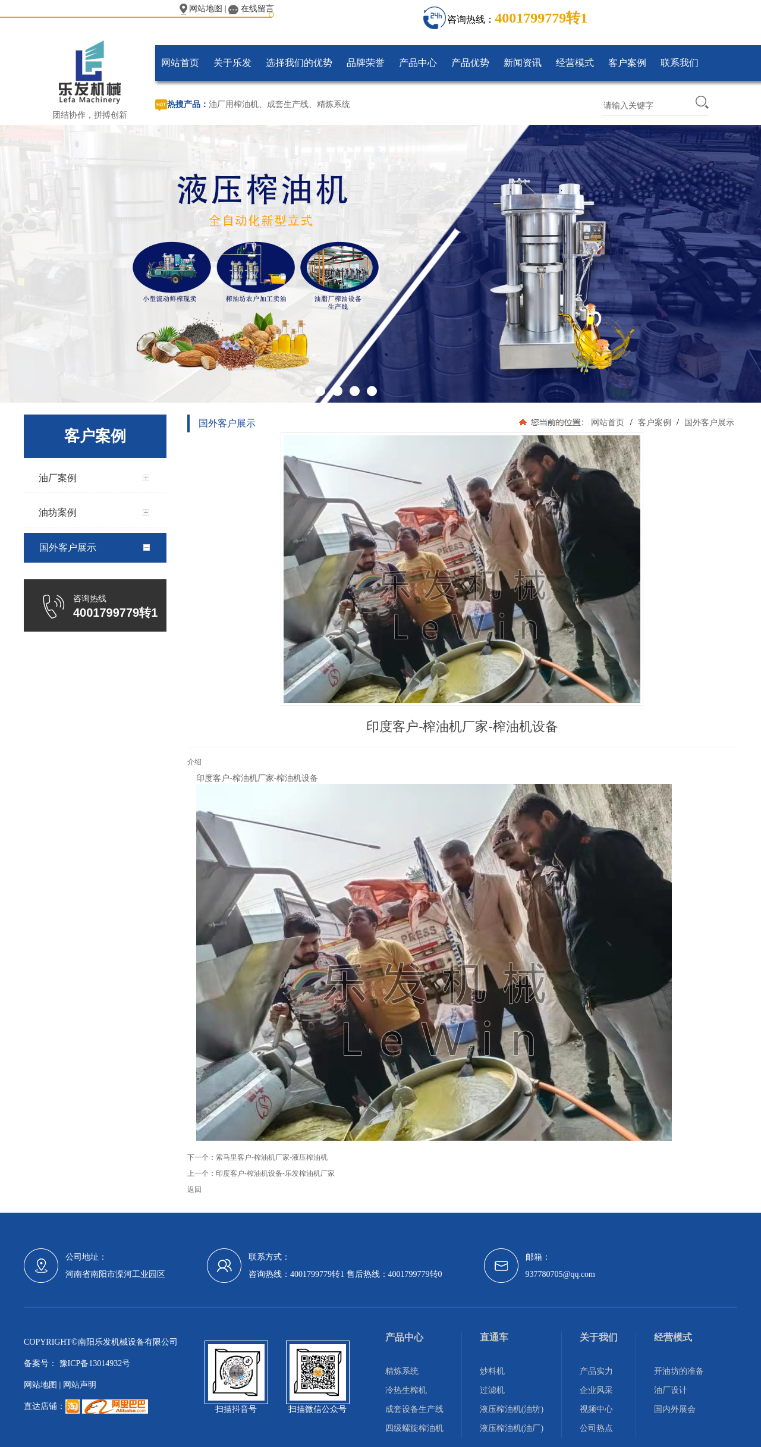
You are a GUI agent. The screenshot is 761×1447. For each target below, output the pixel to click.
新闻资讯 (523, 63)
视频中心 (596, 1409)
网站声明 (79, 1384)
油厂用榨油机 (234, 104)
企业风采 (596, 1390)
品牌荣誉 (366, 63)
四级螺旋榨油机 (414, 1428)
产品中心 (418, 63)
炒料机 (492, 1371)
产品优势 (470, 63)
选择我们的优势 (299, 63)
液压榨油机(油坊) (511, 1409)
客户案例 (627, 63)
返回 (194, 1189)
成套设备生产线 (414, 1409)
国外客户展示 (708, 422)
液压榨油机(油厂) (511, 1428)
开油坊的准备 (679, 1371)
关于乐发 (232, 63)
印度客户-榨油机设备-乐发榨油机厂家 (275, 1173)
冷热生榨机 (406, 1390)
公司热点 (596, 1428)
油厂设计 (670, 1390)
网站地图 (201, 8)
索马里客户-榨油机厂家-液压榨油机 (272, 1157)
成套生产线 (288, 104)
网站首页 (180, 63)
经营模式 (575, 63)
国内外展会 (675, 1409)
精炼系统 (333, 104)
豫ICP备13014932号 (93, 1363)
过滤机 (492, 1390)
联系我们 (680, 63)
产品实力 (596, 1371)
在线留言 (251, 8)
